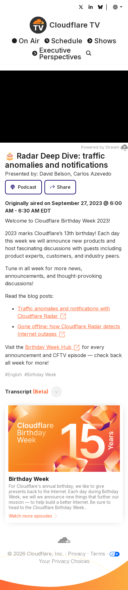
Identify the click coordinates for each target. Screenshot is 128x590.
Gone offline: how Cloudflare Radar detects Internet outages (69, 330)
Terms (97, 553)
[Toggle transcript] (56, 391)
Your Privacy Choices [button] (64, 561)
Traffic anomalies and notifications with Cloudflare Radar (64, 312)
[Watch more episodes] (64, 464)
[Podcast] (23, 187)
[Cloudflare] (64, 546)
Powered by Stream (104, 147)
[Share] (60, 187)
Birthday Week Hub (52, 347)
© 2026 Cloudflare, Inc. (35, 553)
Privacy (77, 553)
